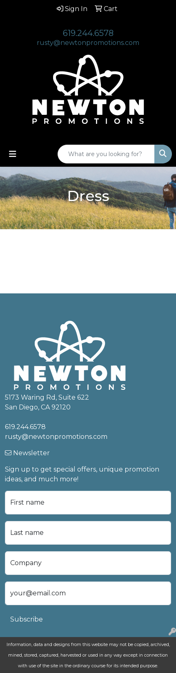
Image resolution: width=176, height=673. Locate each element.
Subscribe (26, 619)
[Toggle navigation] (12, 154)
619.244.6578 (88, 33)
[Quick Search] (106, 154)
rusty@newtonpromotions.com (88, 43)
